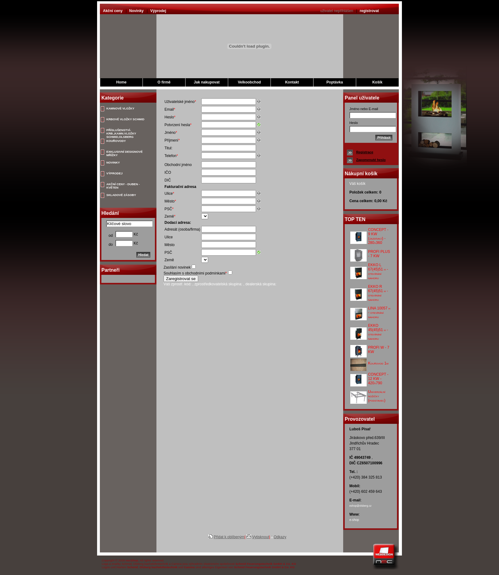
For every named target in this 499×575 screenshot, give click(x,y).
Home (121, 82)
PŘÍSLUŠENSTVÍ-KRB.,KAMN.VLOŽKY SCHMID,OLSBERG (121, 131)
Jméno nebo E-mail (363, 109)
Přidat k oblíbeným (229, 537)
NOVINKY (113, 162)
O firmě (163, 82)
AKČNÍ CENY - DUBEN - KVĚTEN (123, 185)
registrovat (369, 11)
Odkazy (280, 537)
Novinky (136, 11)
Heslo (353, 123)
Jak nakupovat (207, 82)
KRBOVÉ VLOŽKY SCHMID (125, 119)
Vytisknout (260, 537)
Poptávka (334, 82)
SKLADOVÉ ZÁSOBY (121, 195)
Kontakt (292, 82)
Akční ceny (112, 11)
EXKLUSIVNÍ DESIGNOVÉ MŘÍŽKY (124, 153)
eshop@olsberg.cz (360, 505)
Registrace (364, 152)
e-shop (354, 520)
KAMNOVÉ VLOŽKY (120, 108)
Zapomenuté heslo (371, 160)
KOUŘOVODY (116, 141)
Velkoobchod (249, 82)
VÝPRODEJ (114, 173)
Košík (377, 82)
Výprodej (158, 11)
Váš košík (357, 183)
